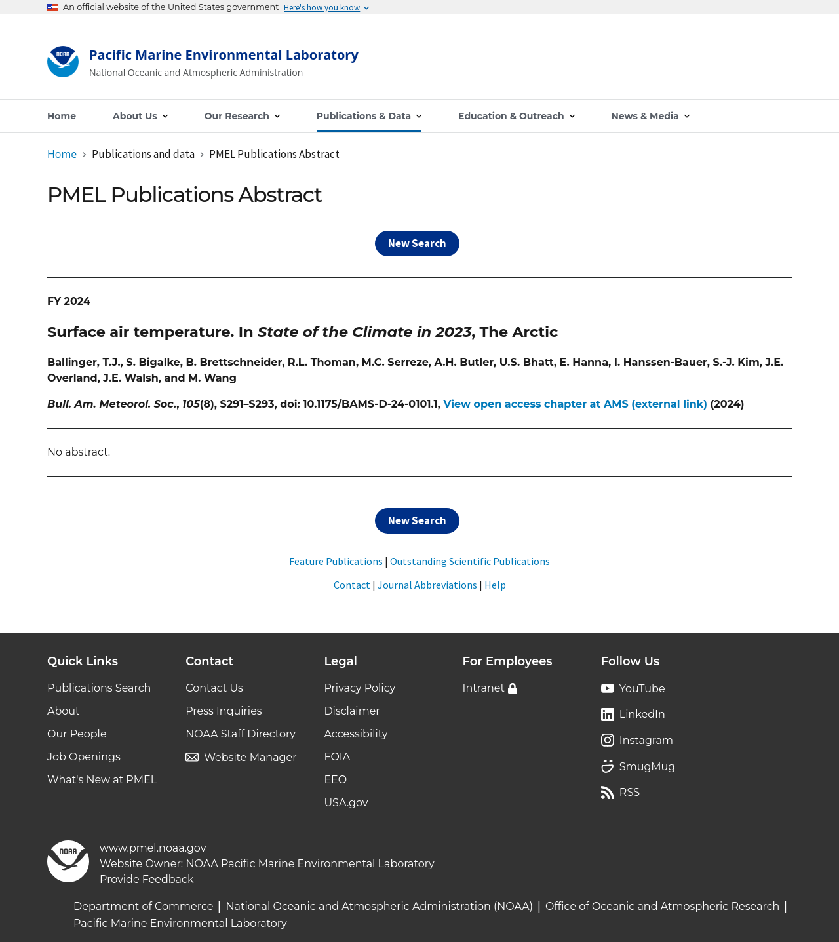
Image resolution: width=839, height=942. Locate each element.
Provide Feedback (147, 879)
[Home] (203, 64)
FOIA (337, 757)
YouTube (642, 688)
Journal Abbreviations (427, 584)
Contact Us (214, 688)
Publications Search (99, 688)
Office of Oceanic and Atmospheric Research (662, 906)
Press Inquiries (223, 711)
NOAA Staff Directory (240, 734)
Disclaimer (352, 711)
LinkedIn (642, 714)
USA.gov (346, 802)
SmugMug (647, 766)
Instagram (646, 740)
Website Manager (250, 757)
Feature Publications (336, 561)
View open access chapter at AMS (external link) (575, 404)
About (63, 711)
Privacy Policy (359, 688)
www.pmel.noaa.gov (153, 848)
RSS (629, 792)
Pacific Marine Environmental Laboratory (180, 923)
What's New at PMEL (102, 780)
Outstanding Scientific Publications (470, 561)
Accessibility (355, 734)
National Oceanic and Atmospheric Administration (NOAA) (379, 906)
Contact (352, 584)
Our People (77, 734)
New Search (417, 243)
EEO (335, 780)
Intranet (484, 688)
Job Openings (84, 757)
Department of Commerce (143, 906)
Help (495, 584)
